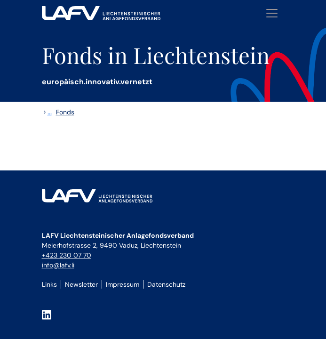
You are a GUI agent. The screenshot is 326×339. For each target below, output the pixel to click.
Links (49, 284)
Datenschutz (166, 284)
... (50, 112)
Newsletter (81, 284)
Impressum (122, 284)
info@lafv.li (58, 265)
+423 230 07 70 (66, 255)
